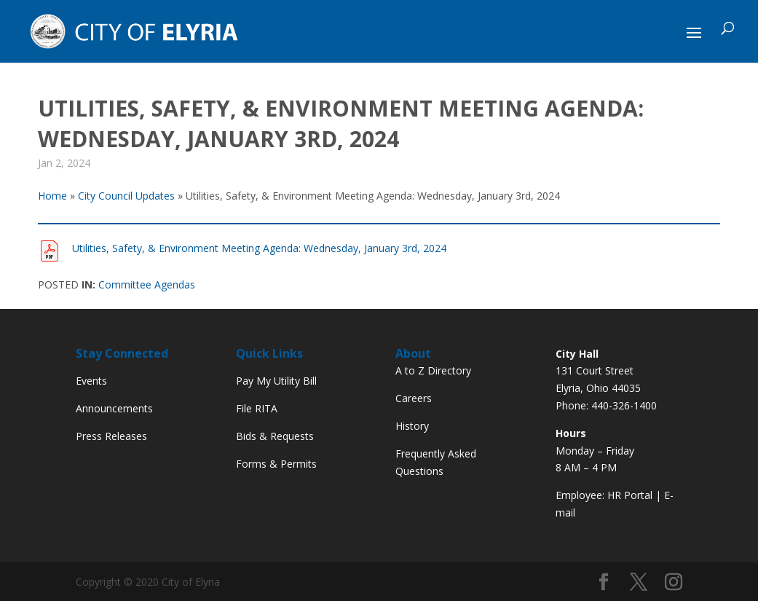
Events (91, 381)
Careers (413, 398)
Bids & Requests (275, 436)
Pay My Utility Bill (276, 381)
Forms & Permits (276, 464)
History (412, 426)
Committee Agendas (146, 284)
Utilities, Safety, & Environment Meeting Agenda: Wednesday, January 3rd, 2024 (259, 248)
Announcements (114, 408)
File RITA (256, 408)
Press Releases (111, 436)
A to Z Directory (433, 370)
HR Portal (629, 495)
